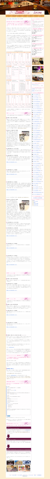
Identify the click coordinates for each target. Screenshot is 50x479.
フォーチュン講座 (36, 201)
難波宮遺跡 (33, 90)
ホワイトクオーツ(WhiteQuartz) (36, 194)
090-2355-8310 (47, 1)
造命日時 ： (33, 52)
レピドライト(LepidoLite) (35, 150)
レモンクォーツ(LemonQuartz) (36, 148)
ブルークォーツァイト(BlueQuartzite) (36, 110)
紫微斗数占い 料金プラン (10, 368)
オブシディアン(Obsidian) (35, 159)
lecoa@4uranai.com (46, 5)
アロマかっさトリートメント (35, 84)
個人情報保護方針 (39, 476)
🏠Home (34, 200)
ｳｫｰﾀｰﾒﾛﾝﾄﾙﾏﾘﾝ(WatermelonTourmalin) (37, 192)
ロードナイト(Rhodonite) (35, 172)
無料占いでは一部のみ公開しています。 (12, 174)
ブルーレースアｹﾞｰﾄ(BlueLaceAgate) (36, 108)
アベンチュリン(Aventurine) (35, 103)
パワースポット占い (36, 204)
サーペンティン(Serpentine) (35, 179)
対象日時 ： (33, 38)
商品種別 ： (8, 386)
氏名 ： (33, 49)
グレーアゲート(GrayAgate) (35, 132)
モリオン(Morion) (34, 154)
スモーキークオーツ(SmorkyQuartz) (36, 181)
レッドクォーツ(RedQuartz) (35, 168)
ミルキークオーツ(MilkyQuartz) (36, 152)
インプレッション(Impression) (36, 141)
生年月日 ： (8, 391)
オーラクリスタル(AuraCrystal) (36, 101)
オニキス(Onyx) (34, 161)
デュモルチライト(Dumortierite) (36, 123)
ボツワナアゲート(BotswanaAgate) (36, 112)
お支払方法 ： (9, 402)
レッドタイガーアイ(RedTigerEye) (36, 170)
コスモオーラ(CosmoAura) (35, 119)
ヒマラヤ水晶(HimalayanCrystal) (36, 139)
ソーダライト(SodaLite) (35, 183)
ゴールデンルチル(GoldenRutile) (36, 130)
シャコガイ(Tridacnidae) (35, 190)
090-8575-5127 (47, 4)
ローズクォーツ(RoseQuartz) (35, 174)
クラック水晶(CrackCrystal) (35, 121)
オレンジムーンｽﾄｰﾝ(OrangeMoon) (36, 163)
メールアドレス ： (9, 400)
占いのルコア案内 (14, 476)
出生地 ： (8, 395)
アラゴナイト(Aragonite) (35, 99)
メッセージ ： (9, 408)
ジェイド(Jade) (34, 143)
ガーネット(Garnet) (34, 128)
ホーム (10, 476)
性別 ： (39, 49)
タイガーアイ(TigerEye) (35, 188)
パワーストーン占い (36, 205)
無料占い (35, 202)
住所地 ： (33, 39)
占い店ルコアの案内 (36, 203)
